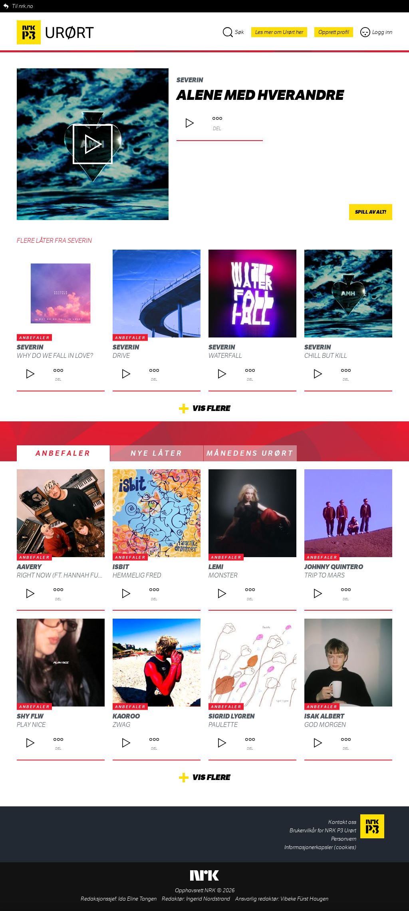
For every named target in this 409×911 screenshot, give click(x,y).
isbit (121, 567)
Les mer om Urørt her (279, 32)
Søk (233, 32)
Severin (190, 80)
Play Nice (31, 724)
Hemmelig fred (137, 575)
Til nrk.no (22, 6)
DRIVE (121, 355)
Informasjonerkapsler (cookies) (320, 847)
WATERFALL (225, 355)
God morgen (325, 724)
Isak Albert (324, 716)
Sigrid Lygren (231, 716)
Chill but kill (325, 355)
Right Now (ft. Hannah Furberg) (68, 575)
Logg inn (376, 32)
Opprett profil (333, 32)
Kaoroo (126, 716)
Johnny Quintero (333, 567)
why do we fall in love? (55, 355)
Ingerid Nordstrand (208, 898)
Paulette (223, 724)
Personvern (343, 839)
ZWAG (121, 724)
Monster (223, 575)
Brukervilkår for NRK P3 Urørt (323, 830)
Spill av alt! (370, 212)
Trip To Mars (324, 575)
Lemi (215, 567)
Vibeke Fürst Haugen (304, 898)
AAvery (29, 567)
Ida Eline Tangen (137, 898)
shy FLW (30, 716)
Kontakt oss (342, 822)
